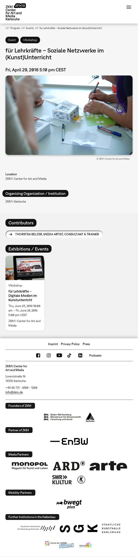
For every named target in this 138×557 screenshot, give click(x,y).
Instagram (48, 355)
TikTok (70, 355)
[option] (26, 293)
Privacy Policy (70, 344)
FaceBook (38, 355)
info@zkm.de (14, 392)
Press (86, 344)
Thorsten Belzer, (57, 234)
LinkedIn (80, 355)
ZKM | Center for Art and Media (25, 178)
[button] (68, 115)
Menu (129, 7)
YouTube (59, 355)
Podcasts (95, 355)
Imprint (53, 344)
